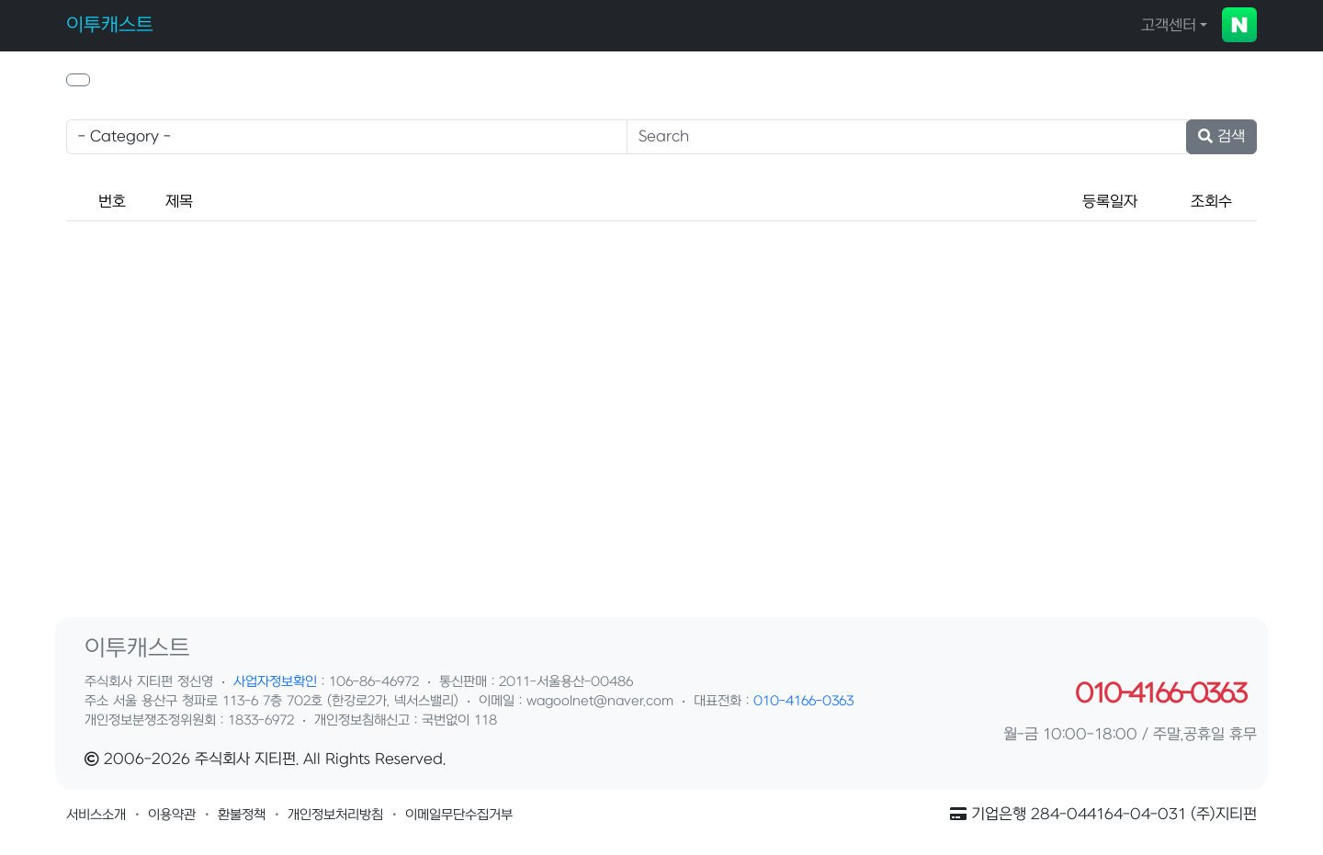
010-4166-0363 (803, 701)
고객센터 (1168, 25)
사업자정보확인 (275, 682)
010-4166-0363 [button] (1160, 694)
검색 (1221, 137)
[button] (78, 79)
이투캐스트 (109, 25)
